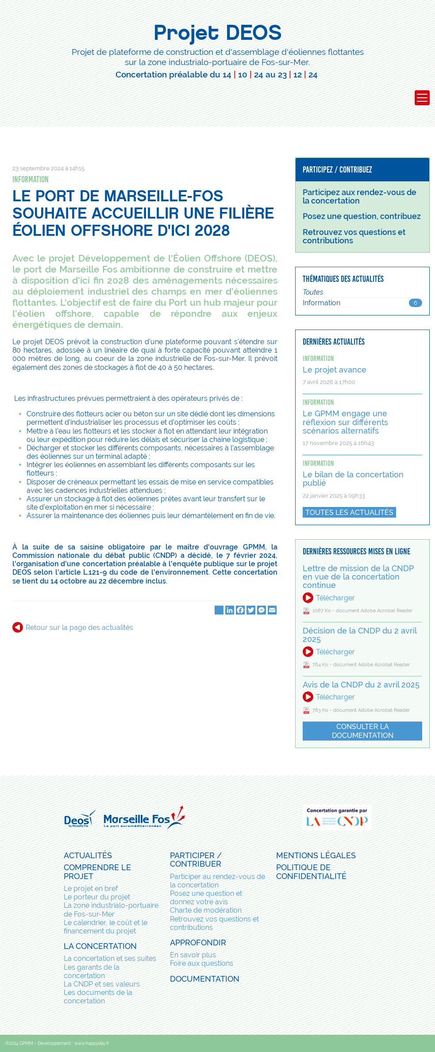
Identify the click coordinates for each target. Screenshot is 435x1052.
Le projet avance (334, 369)
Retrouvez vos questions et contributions (214, 923)
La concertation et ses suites (110, 958)
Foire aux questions (201, 963)
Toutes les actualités (349, 512)
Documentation (204, 979)
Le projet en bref (91, 888)
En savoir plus (193, 955)
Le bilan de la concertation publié (353, 479)
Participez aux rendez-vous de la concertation (359, 196)
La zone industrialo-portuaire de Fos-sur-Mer (111, 909)
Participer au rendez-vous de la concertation (217, 880)
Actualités (88, 855)
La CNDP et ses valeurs (102, 984)
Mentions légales (316, 855)
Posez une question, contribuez (362, 216)
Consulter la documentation (362, 730)
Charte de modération (206, 910)
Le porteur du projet (97, 897)
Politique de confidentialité (311, 871)
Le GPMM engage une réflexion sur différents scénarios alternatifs (345, 422)
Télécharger (335, 598)
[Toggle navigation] (422, 97)
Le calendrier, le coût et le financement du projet (105, 926)
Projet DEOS (218, 32)
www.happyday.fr (91, 1043)
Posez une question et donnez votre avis (206, 897)
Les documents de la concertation (98, 996)
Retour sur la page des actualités (79, 627)
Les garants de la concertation (91, 971)
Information (30, 179)
